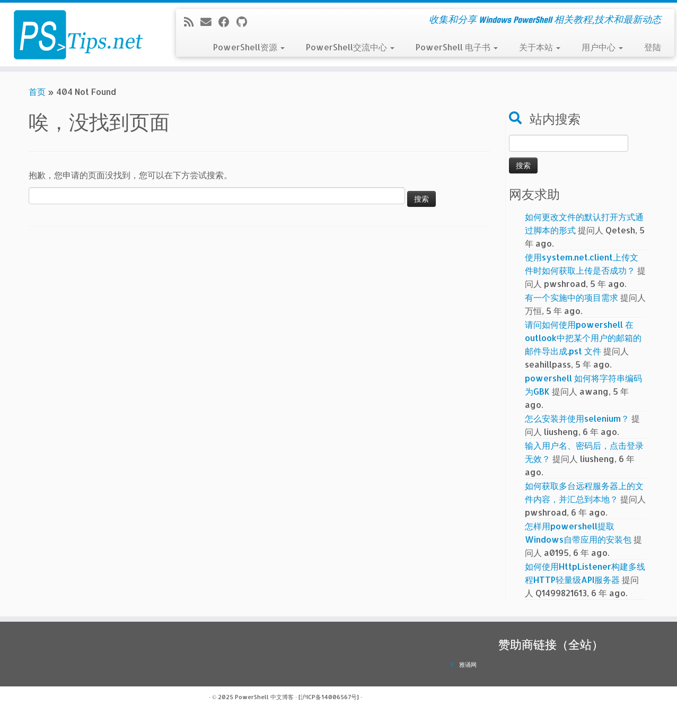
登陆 (652, 47)
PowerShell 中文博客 (264, 697)
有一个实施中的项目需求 (571, 297)
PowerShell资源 (249, 47)
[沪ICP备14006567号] (328, 697)
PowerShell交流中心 (350, 47)
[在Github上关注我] (245, 22)
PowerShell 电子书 (457, 47)
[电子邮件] (209, 22)
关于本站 (539, 47)
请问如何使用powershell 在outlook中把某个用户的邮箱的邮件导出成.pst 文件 (583, 337)
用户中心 (602, 47)
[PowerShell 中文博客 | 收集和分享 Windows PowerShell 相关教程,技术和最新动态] (78, 34)
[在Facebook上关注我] (227, 22)
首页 (37, 91)
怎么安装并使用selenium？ (577, 418)
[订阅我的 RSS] (192, 22)
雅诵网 (468, 664)
